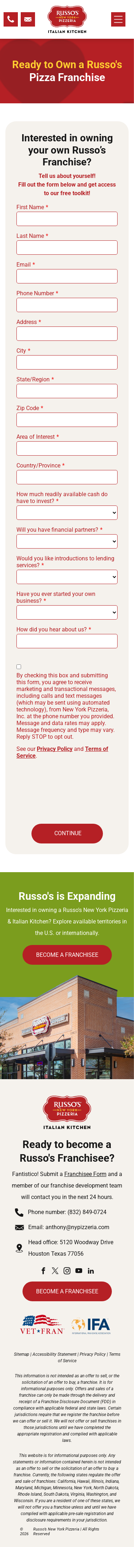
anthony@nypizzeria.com (77, 1227)
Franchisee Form (85, 1174)
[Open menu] (118, 19)
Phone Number (35, 293)
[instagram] (67, 1272)
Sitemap (21, 1354)
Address (26, 322)
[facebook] (44, 1272)
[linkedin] (91, 1272)
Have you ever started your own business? (55, 597)
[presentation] (45, 790)
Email (23, 264)
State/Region (33, 379)
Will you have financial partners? (57, 529)
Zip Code (27, 408)
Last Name (30, 235)
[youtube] (79, 1272)
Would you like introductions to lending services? (65, 562)
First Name (30, 207)
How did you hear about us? (51, 629)
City (21, 350)
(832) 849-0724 (87, 1212)
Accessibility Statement (54, 1354)
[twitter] (55, 1272)
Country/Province (38, 465)
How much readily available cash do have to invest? (62, 497)
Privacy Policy (55, 749)
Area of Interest (35, 436)
